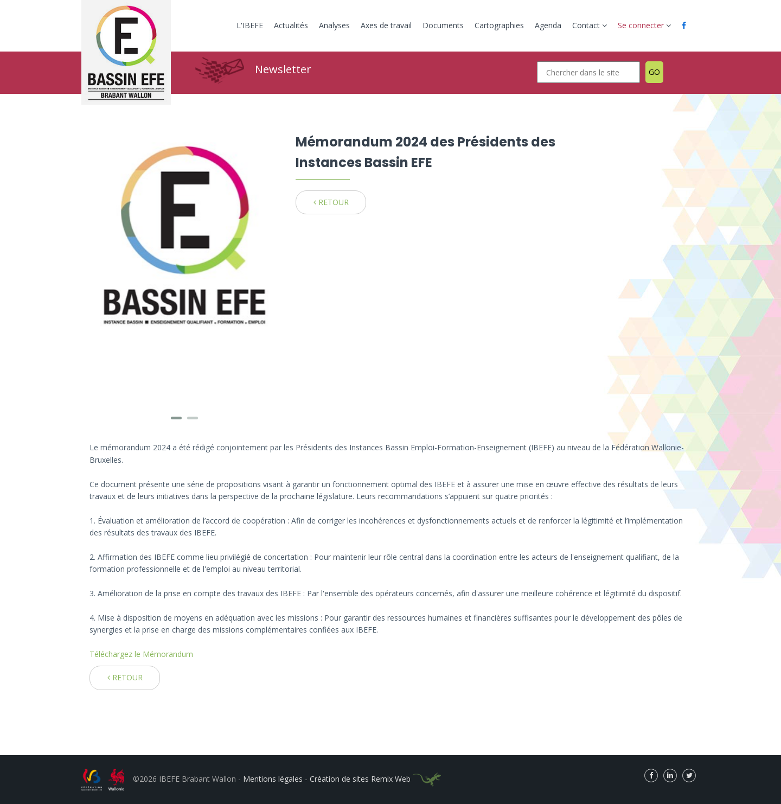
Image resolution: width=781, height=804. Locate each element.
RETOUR (331, 202)
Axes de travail (386, 25)
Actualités (291, 25)
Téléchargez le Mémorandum (141, 654)
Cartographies (499, 25)
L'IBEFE (249, 25)
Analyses (334, 25)
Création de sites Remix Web (375, 779)
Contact (589, 25)
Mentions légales (273, 779)
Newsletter (283, 69)
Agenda (548, 25)
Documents (443, 25)
